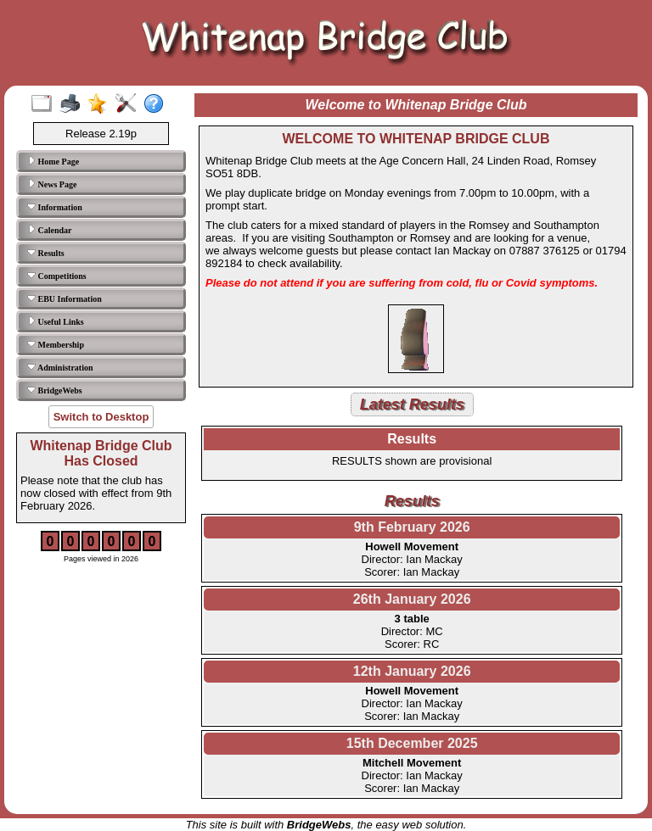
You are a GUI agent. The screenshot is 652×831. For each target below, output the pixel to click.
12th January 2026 (412, 671)
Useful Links (55, 321)
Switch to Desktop (101, 416)
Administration (60, 367)
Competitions (57, 275)
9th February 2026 (412, 527)
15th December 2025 (412, 743)
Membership (55, 344)
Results (46, 253)
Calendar (49, 230)
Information (54, 207)
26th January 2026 (412, 599)
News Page (51, 184)
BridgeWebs (54, 390)
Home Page (53, 161)
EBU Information (64, 298)
